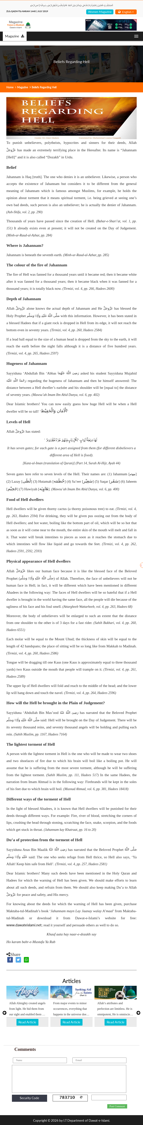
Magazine (14, 36)
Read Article (27, 1022)
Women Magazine (100, 11)
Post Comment (117, 1106)
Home (9, 87)
